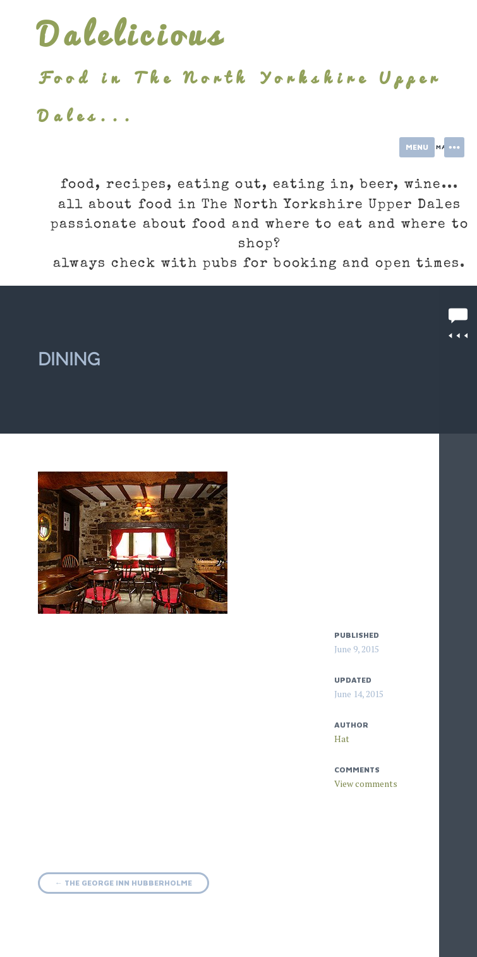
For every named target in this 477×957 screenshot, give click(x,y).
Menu (417, 147)
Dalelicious (131, 34)
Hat (341, 739)
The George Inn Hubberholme (123, 882)
